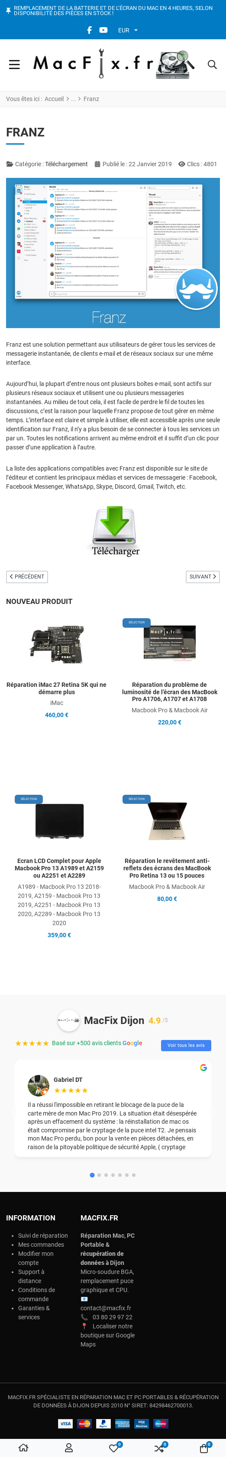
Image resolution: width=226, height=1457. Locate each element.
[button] (212, 65)
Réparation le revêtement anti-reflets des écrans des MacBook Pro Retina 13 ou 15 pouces (167, 868)
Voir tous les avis (186, 1045)
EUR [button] (123, 30)
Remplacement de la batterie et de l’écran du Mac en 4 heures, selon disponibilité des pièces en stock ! (113, 11)
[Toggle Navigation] (14, 65)
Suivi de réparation (43, 1235)
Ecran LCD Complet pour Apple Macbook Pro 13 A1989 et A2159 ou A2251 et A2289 (59, 868)
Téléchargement (66, 164)
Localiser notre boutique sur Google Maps (108, 1335)
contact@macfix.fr (106, 1308)
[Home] (23, 1448)
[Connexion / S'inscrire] (69, 1448)
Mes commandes (41, 1244)
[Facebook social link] (89, 30)
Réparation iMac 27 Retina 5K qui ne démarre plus (56, 688)
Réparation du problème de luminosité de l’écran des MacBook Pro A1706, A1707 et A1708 (169, 692)
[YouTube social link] (103, 30)
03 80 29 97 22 (112, 1317)
